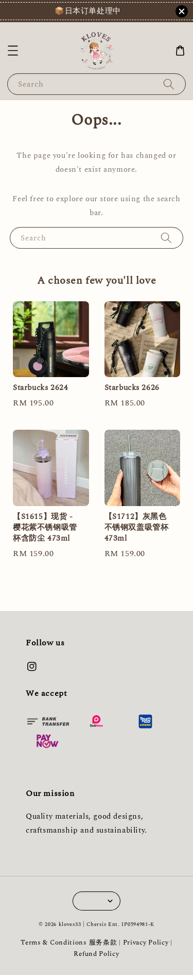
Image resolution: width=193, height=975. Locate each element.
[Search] (168, 84)
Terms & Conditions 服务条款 (69, 942)
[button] (13, 50)
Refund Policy (96, 954)
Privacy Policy (146, 942)
